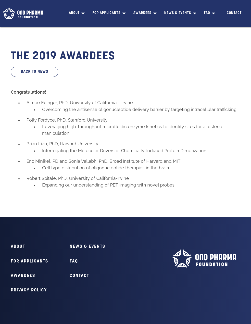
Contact (234, 13)
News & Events (177, 13)
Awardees (142, 13)
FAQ (207, 13)
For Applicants (106, 13)
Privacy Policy (29, 290)
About (74, 13)
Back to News (34, 72)
